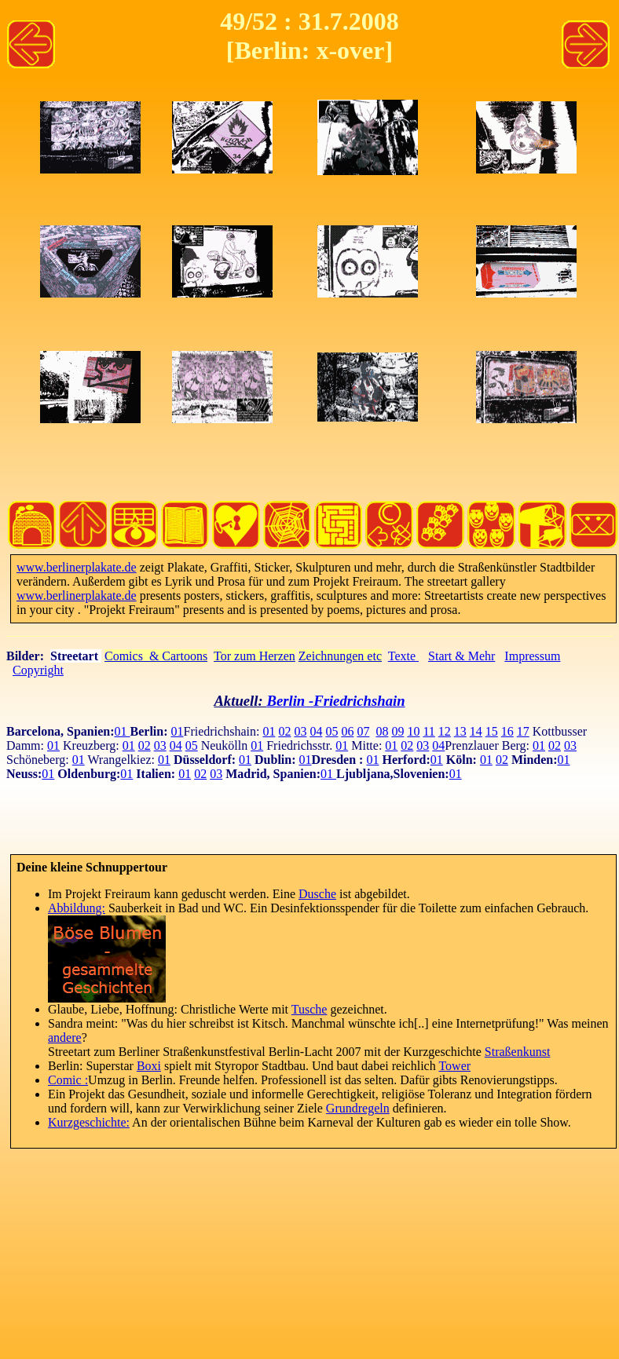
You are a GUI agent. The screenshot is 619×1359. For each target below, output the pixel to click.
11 (428, 731)
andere (65, 1037)
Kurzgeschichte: (89, 1122)
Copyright (38, 670)
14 (476, 731)
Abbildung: (76, 908)
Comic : (68, 1080)
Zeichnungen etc (340, 656)
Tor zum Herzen (254, 656)
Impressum (532, 656)
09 (397, 731)
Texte (403, 656)
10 (413, 731)
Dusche (317, 894)
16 (507, 731)
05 (331, 731)
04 (316, 731)
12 (444, 731)
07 (363, 731)
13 (460, 731)
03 (300, 731)
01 (122, 731)
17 (523, 731)
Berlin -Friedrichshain (335, 700)
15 (491, 731)
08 (381, 731)
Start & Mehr (461, 656)
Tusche (309, 1009)
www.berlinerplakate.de (76, 567)
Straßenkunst (518, 1051)
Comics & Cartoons (155, 656)
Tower (454, 1065)
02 (284, 731)
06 (347, 731)
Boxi (149, 1065)
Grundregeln (358, 1108)
